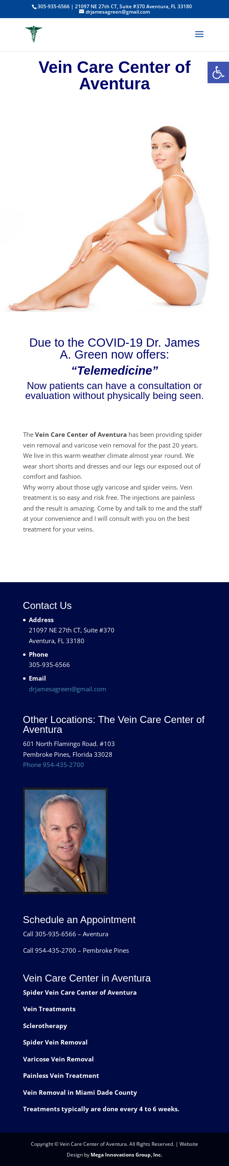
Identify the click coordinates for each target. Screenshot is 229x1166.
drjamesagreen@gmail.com (67, 689)
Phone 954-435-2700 (53, 764)
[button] (218, 72)
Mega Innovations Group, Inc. (126, 1154)
